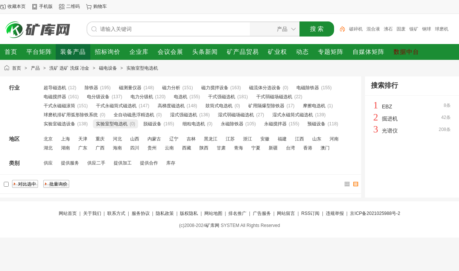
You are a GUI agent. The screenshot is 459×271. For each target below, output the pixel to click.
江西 (299, 139)
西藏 (186, 148)
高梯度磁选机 (171, 105)
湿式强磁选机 (183, 114)
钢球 (426, 29)
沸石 (388, 29)
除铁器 (91, 87)
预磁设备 (316, 123)
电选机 (180, 96)
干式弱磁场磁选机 (274, 96)
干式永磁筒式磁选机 (116, 105)
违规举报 (335, 213)
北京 (48, 139)
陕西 (203, 148)
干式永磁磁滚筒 (59, 105)
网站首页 (68, 213)
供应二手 (96, 163)
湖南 (65, 148)
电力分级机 (142, 96)
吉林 (191, 139)
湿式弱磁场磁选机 (236, 114)
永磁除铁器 (232, 123)
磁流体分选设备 (265, 87)
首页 (16, 68)
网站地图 (213, 213)
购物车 (100, 6)
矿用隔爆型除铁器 (266, 105)
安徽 (264, 139)
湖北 (48, 148)
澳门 (325, 148)
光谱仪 (390, 131)
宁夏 (255, 148)
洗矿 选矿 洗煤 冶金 (69, 68)
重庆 (100, 139)
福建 (282, 139)
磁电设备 (108, 68)
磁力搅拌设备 (214, 87)
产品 (35, 68)
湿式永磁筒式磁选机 (292, 114)
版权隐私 (189, 213)
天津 (82, 139)
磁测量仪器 (130, 87)
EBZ (387, 107)
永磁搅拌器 (275, 123)
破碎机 (356, 29)
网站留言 (286, 213)
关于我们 (92, 213)
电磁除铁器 (307, 87)
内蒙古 (154, 139)
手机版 (46, 6)
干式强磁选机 (221, 96)
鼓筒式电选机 (219, 105)
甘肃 (221, 148)
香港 (307, 148)
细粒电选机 (193, 123)
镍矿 (413, 29)
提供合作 (149, 163)
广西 (100, 148)
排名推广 (237, 213)
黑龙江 (210, 139)
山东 (316, 139)
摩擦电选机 (314, 105)
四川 (134, 148)
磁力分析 (171, 87)
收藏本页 (17, 6)
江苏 (230, 139)
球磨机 (441, 29)
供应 (48, 163)
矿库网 (212, 225)
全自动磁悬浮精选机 (134, 114)
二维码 (73, 6)
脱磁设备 (152, 123)
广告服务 (262, 213)
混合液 (373, 29)
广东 (82, 148)
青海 (238, 148)
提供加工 (123, 163)
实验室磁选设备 (59, 123)
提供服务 (70, 163)
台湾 (290, 148)
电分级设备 (98, 96)
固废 (401, 29)
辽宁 (173, 139)
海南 (117, 148)
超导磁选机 (55, 87)
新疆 (273, 148)
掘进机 (390, 119)
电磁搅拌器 (55, 96)
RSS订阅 (310, 213)
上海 (65, 139)
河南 (334, 139)
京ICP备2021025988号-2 (375, 213)
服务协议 (141, 213)
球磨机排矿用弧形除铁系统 (71, 114)
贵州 (152, 148)
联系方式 (116, 213)
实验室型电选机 (142, 68)
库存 (170, 163)
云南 (169, 148)
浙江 (247, 139)
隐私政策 (165, 213)
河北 (117, 139)
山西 (134, 139)
